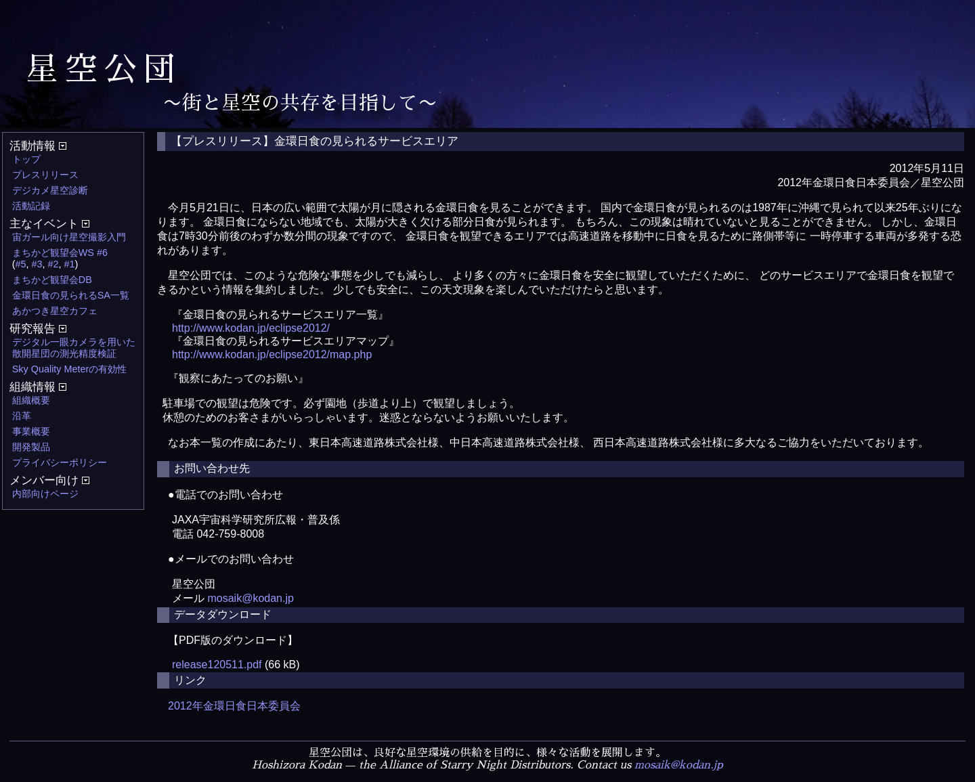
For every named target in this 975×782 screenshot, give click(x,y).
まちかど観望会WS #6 (60, 252)
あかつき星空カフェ (55, 310)
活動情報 (37, 145)
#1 (69, 264)
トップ (26, 159)
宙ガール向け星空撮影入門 (69, 237)
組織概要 (31, 400)
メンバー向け (49, 480)
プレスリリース (45, 174)
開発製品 (31, 446)
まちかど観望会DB (52, 279)
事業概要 (31, 431)
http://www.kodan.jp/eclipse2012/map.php (272, 354)
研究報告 (37, 328)
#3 (37, 264)
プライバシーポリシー (59, 462)
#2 (53, 264)
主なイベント (49, 223)
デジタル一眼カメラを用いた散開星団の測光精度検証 (73, 347)
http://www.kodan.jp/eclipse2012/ (251, 328)
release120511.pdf (217, 664)
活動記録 (31, 205)
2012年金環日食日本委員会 (234, 706)
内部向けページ (45, 493)
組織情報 (37, 387)
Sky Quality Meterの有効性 (69, 369)
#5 (21, 264)
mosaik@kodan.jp (250, 598)
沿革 (21, 415)
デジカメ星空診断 (50, 190)
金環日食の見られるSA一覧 (70, 295)
